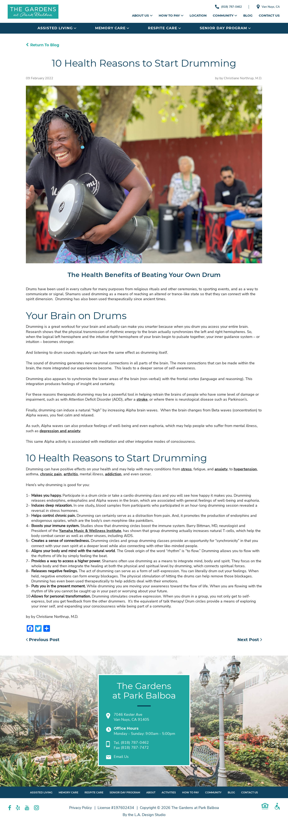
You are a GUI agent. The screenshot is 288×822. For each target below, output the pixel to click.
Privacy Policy (80, 807)
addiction (113, 474)
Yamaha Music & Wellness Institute (90, 530)
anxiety (221, 469)
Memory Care (112, 28)
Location (198, 15)
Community (225, 15)
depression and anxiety (60, 430)
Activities (169, 792)
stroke (142, 399)
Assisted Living (57, 28)
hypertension (245, 469)
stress (186, 469)
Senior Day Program (225, 28)
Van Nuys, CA (267, 7)
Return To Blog (42, 45)
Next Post (249, 639)
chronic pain (51, 474)
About (150, 792)
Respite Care (164, 28)
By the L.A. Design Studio (144, 814)
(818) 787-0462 (225, 7)
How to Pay (171, 15)
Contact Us (269, 15)
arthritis (71, 474)
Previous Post (42, 639)
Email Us (121, 756)
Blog (248, 15)
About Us (142, 15)
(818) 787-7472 (135, 747)
